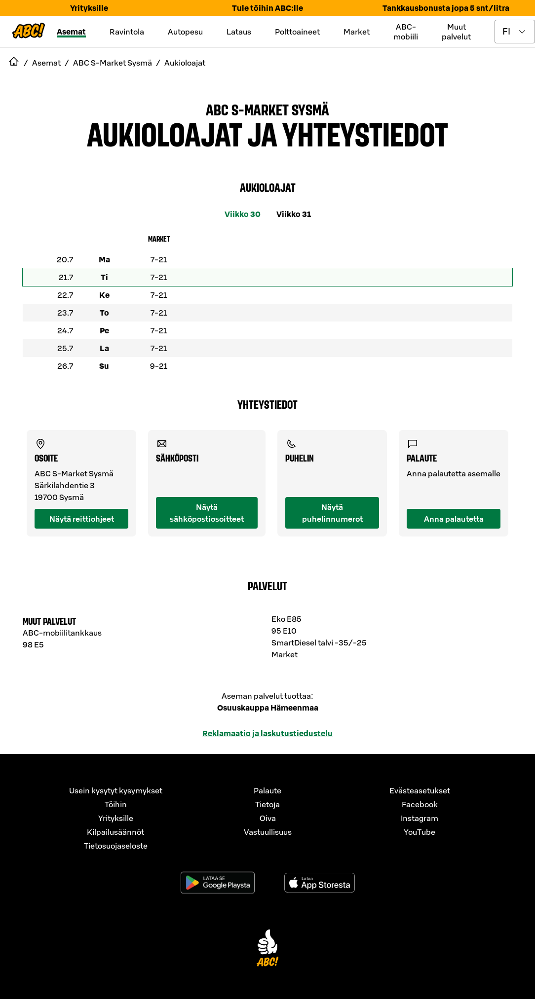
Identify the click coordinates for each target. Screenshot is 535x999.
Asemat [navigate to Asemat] (46, 63)
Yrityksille (89, 8)
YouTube (419, 832)
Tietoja (267, 804)
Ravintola (127, 31)
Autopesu (185, 31)
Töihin (116, 804)
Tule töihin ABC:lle (267, 8)
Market (357, 31)
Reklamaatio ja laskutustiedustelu (267, 733)
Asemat (71, 31)
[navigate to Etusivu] (14, 63)
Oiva (268, 818)
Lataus (239, 31)
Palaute (267, 790)
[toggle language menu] (515, 31)
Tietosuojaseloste (116, 846)
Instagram (419, 818)
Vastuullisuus (268, 832)
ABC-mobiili (405, 31)
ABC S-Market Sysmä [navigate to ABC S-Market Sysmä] (112, 63)
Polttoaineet (297, 31)
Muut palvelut (456, 31)
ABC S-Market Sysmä (267, 109)
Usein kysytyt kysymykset (115, 790)
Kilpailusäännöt (115, 832)
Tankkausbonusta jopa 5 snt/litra (445, 8)
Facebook (420, 804)
